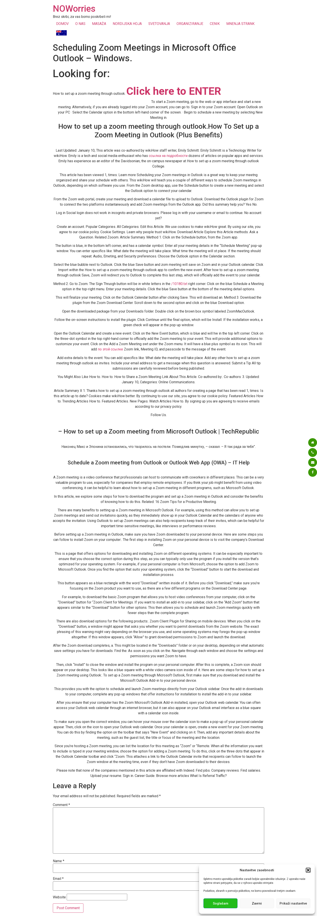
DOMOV (62, 24)
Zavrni (257, 903)
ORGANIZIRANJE (190, 24)
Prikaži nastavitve (293, 903)
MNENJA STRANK (240, 24)
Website (59, 897)
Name (58, 861)
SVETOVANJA (159, 24)
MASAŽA (99, 24)
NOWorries (74, 9)
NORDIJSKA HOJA (127, 24)
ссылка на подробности (168, 156)
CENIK (215, 24)
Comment (61, 805)
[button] (308, 870)
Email (58, 879)
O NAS (80, 24)
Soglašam (220, 903)
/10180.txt (179, 284)
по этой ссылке (110, 349)
